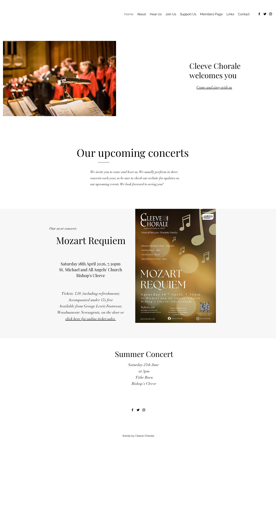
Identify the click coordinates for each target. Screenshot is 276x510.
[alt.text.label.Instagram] (270, 14)
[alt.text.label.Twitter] (265, 14)
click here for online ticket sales (90, 318)
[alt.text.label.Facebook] (259, 14)
